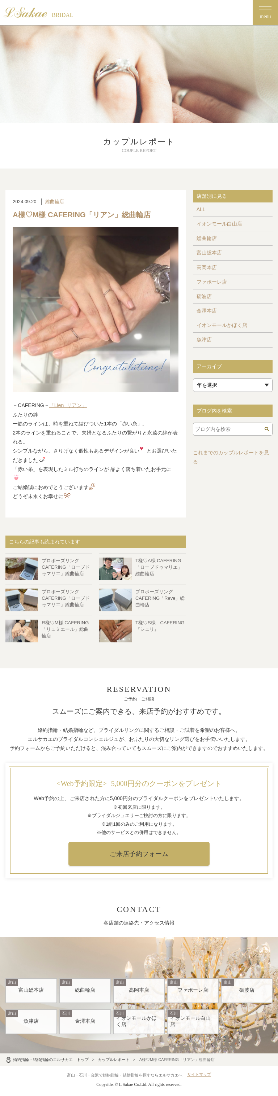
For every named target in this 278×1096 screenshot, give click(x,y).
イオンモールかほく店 (222, 325)
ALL (201, 209)
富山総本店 (209, 253)
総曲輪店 (54, 201)
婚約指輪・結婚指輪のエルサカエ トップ (47, 1059)
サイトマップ (199, 1075)
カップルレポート (114, 1059)
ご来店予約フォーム (139, 853)
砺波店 (204, 296)
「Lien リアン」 (68, 405)
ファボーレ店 (212, 282)
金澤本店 (207, 311)
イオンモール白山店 (219, 224)
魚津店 (204, 339)
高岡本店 (207, 267)
